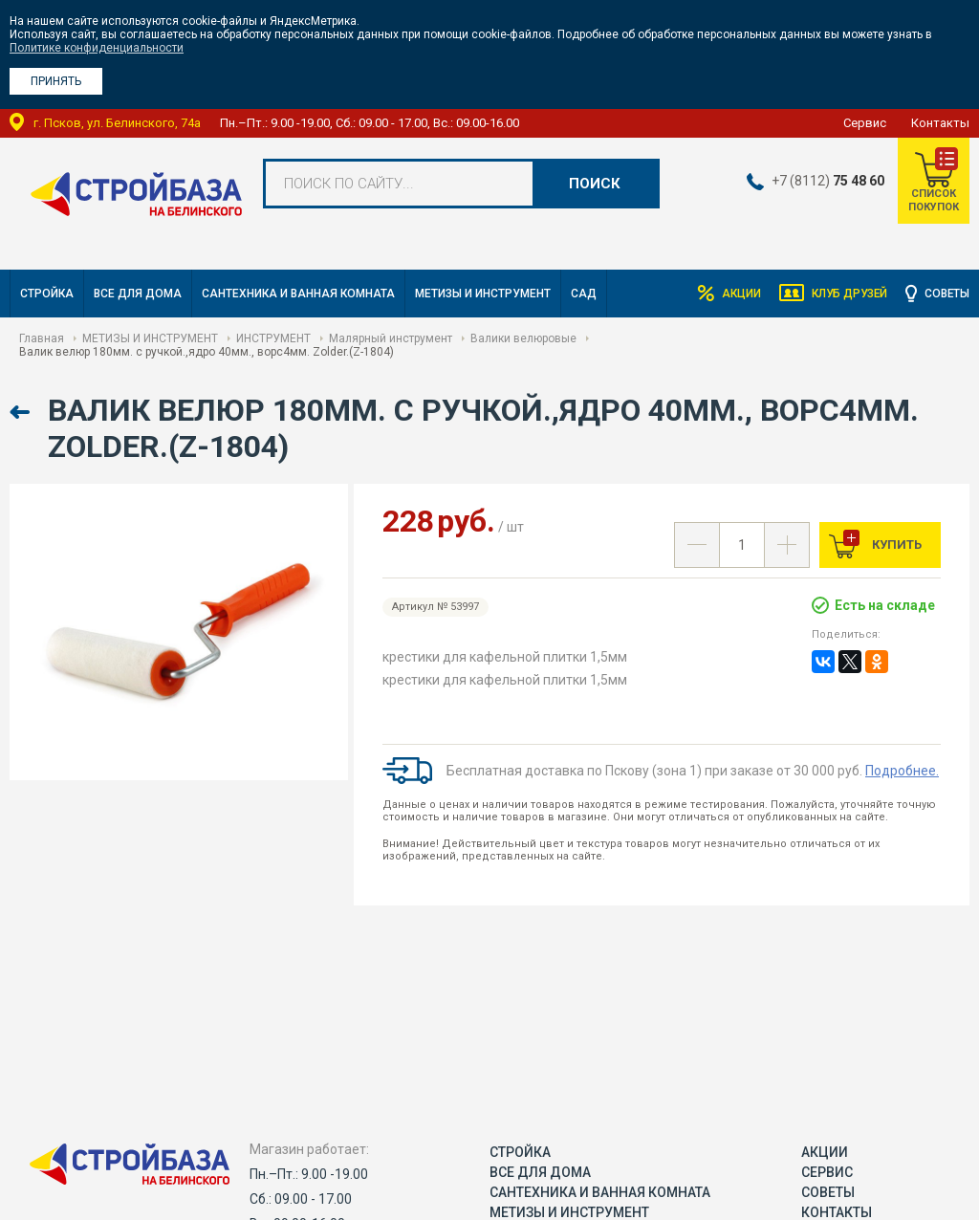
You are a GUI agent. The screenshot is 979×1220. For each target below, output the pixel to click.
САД (584, 293)
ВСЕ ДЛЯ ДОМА (138, 293)
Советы (946, 293)
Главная (41, 338)
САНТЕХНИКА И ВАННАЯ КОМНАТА (298, 293)
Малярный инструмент (390, 338)
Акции (735, 293)
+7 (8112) (827, 180)
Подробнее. (902, 770)
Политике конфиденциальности (97, 47)
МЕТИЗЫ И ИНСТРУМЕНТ (483, 293)
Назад (21, 412)
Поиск (594, 183)
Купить (895, 544)
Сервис (864, 123)
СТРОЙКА (47, 293)
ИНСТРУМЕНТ (273, 338)
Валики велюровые (523, 338)
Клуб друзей (846, 293)
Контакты (940, 123)
